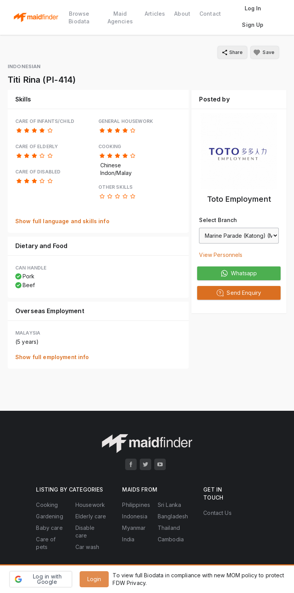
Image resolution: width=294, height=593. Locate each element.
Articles (155, 13)
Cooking (47, 505)
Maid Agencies (120, 17)
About (182, 13)
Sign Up (252, 24)
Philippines (136, 505)
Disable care (85, 531)
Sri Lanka (169, 505)
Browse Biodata (79, 17)
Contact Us (217, 513)
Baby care (49, 527)
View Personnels (220, 255)
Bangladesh (173, 516)
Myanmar (133, 527)
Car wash (87, 547)
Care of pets (46, 543)
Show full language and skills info (62, 221)
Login (94, 579)
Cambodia (171, 539)
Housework (90, 505)
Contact (210, 13)
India (128, 539)
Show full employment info (52, 357)
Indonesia (134, 516)
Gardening (49, 516)
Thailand (169, 527)
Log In (253, 8)
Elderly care (90, 516)
